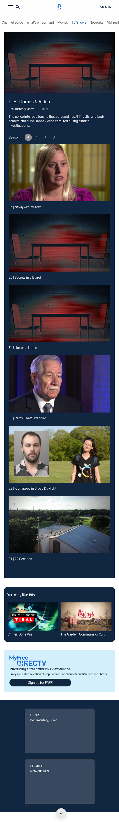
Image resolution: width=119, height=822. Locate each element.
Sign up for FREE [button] (40, 682)
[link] (33, 616)
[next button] (54, 137)
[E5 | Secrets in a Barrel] (59, 243)
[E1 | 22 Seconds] (59, 524)
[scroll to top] (61, 813)
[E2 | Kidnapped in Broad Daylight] (59, 454)
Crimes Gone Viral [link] (21, 634)
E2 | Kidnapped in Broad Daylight (32, 488)
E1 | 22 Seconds (20, 558)
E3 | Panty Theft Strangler (27, 418)
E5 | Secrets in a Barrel (25, 277)
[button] (10, 6)
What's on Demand (40, 22)
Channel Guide (12, 22)
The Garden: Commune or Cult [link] (82, 634)
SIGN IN (105, 7)
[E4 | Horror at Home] (59, 313)
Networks (96, 22)
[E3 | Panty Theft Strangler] (59, 384)
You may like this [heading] (21, 595)
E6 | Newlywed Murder (25, 207)
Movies (62, 22)
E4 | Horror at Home (23, 347)
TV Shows (78, 22)
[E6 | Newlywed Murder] (59, 173)
